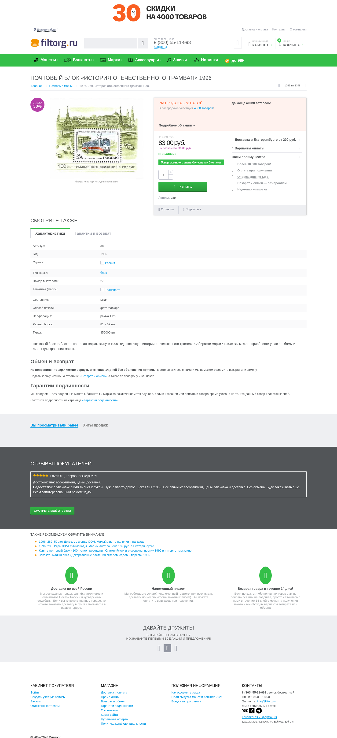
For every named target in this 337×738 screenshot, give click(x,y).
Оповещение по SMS (252, 176)
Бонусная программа (186, 699)
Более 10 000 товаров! (254, 164)
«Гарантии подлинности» (99, 398)
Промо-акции (110, 694)
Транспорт (112, 287)
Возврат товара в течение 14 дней (265, 586)
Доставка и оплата (255, 29)
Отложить (167, 207)
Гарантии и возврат (93, 231)
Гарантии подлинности (117, 703)
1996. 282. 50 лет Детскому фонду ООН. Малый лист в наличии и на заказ (91, 539)
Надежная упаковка (252, 189)
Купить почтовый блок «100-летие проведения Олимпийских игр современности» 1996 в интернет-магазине (115, 548)
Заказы (35, 699)
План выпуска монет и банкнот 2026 (197, 694)
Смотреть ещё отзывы (52, 508)
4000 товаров (203, 108)
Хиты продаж (95, 423)
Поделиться (192, 207)
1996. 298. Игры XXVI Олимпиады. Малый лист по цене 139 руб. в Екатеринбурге (96, 543)
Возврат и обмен (113, 699)
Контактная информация (259, 714)
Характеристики (50, 231)
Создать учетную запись (47, 694)
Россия (110, 260)
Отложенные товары (45, 703)
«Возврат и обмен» (93, 373)
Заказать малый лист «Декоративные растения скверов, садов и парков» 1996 (94, 552)
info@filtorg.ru (266, 699)
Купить (203, 175)
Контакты (278, 29)
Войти (34, 690)
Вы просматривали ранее (54, 423)
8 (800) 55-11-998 (172, 42)
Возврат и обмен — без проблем (262, 183)
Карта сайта (109, 712)
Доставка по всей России (71, 586)
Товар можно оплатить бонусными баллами (190, 162)
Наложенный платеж (168, 586)
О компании (298, 29)
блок (103, 270)
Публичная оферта (114, 717)
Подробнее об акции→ (177, 125)
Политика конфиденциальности (123, 721)
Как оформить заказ (186, 690)
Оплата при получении (254, 170)
